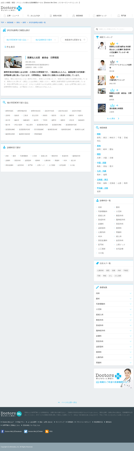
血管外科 (21, 165)
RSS (50, 431)
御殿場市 (26, 120)
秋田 (126, 183)
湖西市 (62, 120)
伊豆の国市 (18, 125)
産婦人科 (44, 156)
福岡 (105, 175)
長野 (99, 191)
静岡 (99, 149)
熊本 (99, 175)
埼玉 (99, 141)
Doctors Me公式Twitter (35, 431)
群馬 (99, 138)
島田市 (54, 115)
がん (110, 276)
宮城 (99, 183)
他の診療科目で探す (44, 40)
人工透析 (52, 165)
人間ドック (41, 165)
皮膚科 (7, 160)
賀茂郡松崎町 (10, 129)
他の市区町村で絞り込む (17, 40)
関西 (99, 154)
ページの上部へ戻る (69, 402)
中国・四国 (101, 163)
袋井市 (36, 120)
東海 (18, 22)
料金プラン (21, 422)
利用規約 (70, 422)
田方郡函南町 (39, 129)
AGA (65, 160)
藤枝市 (16, 120)
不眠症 (126, 270)
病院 (107, 270)
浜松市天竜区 (76, 111)
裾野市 (54, 120)
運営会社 (109, 422)
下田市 (45, 120)
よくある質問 (32, 422)
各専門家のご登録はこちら (11, 425)
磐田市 (71, 115)
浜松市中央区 (49, 111)
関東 (99, 134)
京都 (111, 158)
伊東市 (45, 115)
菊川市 (7, 125)
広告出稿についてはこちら (31, 425)
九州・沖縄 (101, 171)
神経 (104, 276)
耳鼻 (98, 276)
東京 (105, 138)
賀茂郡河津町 (57, 125)
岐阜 (105, 149)
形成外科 (65, 156)
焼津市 (80, 115)
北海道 (112, 183)
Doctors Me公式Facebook (13, 431)
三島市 (25, 115)
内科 (7, 156)
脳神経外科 (76, 156)
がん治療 (118, 276)
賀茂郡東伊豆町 (42, 125)
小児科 (34, 156)
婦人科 (73, 160)
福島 (105, 183)
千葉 (119, 138)
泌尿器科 (28, 160)
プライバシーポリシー (83, 422)
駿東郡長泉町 (66, 129)
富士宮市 (35, 115)
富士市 (62, 115)
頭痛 (113, 270)
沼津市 (7, 115)
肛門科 (30, 165)
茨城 (126, 138)
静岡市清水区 (36, 111)
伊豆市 (71, 120)
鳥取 (99, 166)
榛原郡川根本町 (24, 134)
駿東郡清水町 (52, 129)
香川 (111, 166)
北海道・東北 (102, 180)
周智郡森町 (38, 134)
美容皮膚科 (9, 165)
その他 (72, 165)
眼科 (14, 156)
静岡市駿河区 (22, 111)
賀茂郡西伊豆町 (24, 129)
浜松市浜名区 (63, 111)
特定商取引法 (98, 422)
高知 (105, 166)
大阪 (105, 158)
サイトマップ (60, 422)
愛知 (111, 149)
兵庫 (99, 158)
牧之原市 (29, 125)
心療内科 (47, 160)
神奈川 (112, 138)
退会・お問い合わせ (46, 422)
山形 (119, 183)
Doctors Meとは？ (8, 422)
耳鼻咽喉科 (24, 156)
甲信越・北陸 (102, 188)
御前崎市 (81, 120)
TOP (2, 22)
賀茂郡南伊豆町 (71, 125)
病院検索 (10, 22)
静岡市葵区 (9, 111)
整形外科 (55, 156)
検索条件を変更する (73, 40)
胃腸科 (57, 160)
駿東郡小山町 (80, 129)
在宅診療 (62, 165)
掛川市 (7, 120)
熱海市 (16, 115)
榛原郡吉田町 (10, 134)
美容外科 (17, 160)
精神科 (37, 160)
